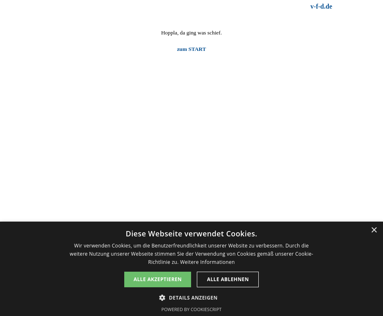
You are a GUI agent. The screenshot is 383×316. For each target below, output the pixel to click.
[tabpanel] (266, 6)
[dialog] (191, 269)
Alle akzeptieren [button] (158, 279)
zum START (191, 49)
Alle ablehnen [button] (228, 279)
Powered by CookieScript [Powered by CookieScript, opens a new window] (192, 309)
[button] (191, 296)
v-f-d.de (321, 6)
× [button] (374, 230)
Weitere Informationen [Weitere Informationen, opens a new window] (207, 262)
